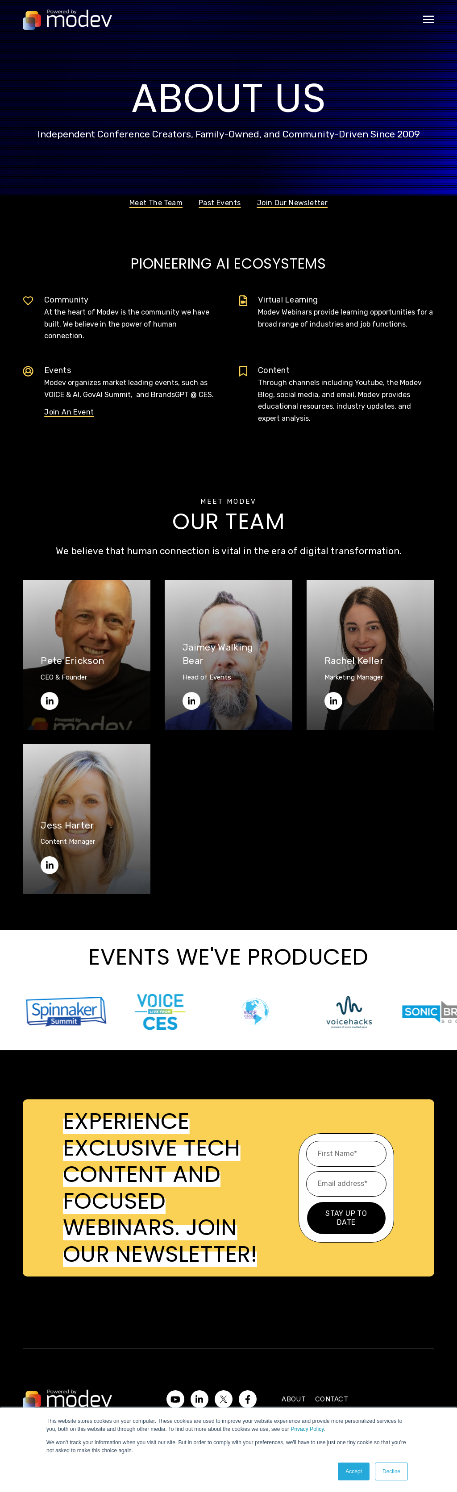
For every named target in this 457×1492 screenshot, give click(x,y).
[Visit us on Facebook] (248, 1399)
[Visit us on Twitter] (224, 1399)
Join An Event (69, 412)
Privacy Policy (307, 1429)
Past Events (220, 203)
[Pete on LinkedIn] (49, 701)
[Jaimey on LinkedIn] (191, 701)
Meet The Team (156, 203)
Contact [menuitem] (331, 1399)
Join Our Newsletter (292, 203)
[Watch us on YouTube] (175, 1399)
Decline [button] (391, 1471)
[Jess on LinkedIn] (49, 865)
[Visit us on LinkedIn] (199, 1399)
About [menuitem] (294, 1399)
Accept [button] (353, 1471)
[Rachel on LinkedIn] (333, 701)
